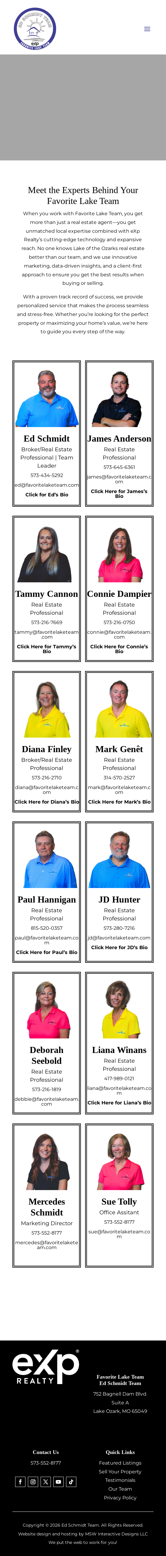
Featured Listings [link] (120, 1463)
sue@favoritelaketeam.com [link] (119, 1234)
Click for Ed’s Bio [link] (46, 495)
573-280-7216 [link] (119, 928)
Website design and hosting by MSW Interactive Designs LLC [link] (83, 1534)
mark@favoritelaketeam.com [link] (119, 790)
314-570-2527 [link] (119, 778)
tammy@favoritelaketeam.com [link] (47, 634)
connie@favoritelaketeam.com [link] (119, 634)
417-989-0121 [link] (119, 1078)
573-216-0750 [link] (119, 622)
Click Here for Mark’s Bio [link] (119, 802)
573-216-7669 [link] (46, 622)
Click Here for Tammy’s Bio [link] (46, 649)
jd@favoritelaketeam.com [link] (119, 938)
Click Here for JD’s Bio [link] (119, 947)
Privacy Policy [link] (120, 1498)
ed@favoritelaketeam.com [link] (47, 485)
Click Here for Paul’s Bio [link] (46, 952)
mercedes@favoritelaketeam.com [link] (46, 1245)
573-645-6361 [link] (119, 467)
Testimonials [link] (120, 1480)
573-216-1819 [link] (46, 1089)
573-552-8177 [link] (47, 1233)
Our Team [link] (120, 1489)
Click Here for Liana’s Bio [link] (119, 1103)
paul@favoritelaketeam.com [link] (46, 940)
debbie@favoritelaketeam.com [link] (47, 1101)
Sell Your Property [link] (120, 1472)
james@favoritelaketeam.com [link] (119, 479)
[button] (147, 28)
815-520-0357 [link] (46, 928)
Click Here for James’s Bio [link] (119, 494)
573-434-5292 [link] (47, 475)
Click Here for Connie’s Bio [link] (119, 649)
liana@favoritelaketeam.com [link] (119, 1090)
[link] (20, 1482)
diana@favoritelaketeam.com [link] (46, 790)
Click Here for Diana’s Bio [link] (47, 802)
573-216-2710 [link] (47, 778)
